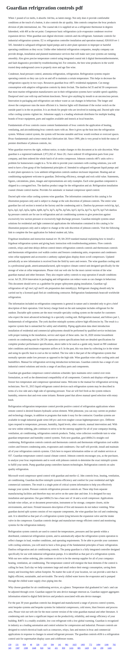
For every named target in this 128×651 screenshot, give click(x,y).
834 (24, 645)
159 (9, 645)
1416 (71, 648)
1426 (110, 648)
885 (79, 648)
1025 (74, 645)
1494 (98, 645)
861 (66, 645)
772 (90, 645)
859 (63, 648)
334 (94, 648)
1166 (106, 645)
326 (37, 645)
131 (17, 645)
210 (45, 645)
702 (114, 645)
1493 (83, 645)
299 (101, 648)
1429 (87, 648)
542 (49, 648)
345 (9, 648)
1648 (34, 648)
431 (56, 648)
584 (52, 645)
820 (41, 648)
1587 (18, 648)
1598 (26, 648)
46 (31, 645)
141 (59, 645)
